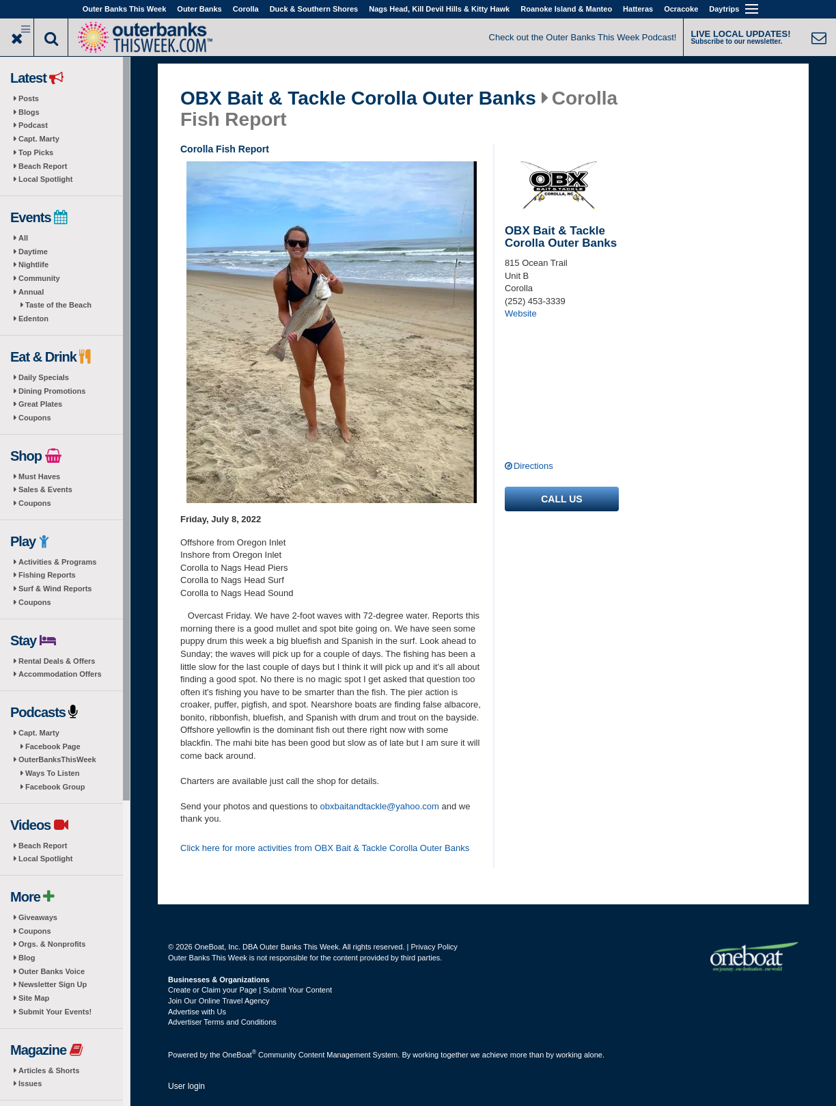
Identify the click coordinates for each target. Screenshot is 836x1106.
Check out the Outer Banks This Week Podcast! (583, 37)
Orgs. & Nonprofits (51, 944)
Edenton (33, 318)
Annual (31, 292)
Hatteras (638, 9)
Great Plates (40, 404)
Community (39, 278)
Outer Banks (199, 9)
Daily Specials (43, 377)
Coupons (34, 418)
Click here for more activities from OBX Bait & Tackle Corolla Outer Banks (324, 848)
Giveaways (37, 917)
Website (521, 313)
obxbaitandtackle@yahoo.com (379, 806)
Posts (28, 98)
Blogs (29, 112)
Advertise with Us (197, 1012)
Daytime (33, 251)
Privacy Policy (433, 947)
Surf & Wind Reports (55, 588)
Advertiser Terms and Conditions (222, 1022)
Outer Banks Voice (51, 971)
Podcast (33, 125)
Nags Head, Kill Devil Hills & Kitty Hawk (439, 9)
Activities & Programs (57, 562)
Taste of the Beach (58, 305)
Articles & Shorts (48, 1070)
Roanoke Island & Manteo (566, 9)
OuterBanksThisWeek (57, 759)
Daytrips (724, 9)
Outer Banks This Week (125, 9)
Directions (533, 466)
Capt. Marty (38, 139)
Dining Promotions (51, 391)
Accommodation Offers (60, 674)
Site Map (33, 998)
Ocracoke (681, 9)
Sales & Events (45, 489)
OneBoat (240, 1055)
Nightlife (33, 264)
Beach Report (43, 166)
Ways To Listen (52, 773)
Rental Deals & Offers (56, 661)
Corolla (246, 9)
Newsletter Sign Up (52, 984)
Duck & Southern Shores (314, 9)
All (23, 238)
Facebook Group (55, 787)
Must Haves (39, 476)
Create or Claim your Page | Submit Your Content (250, 990)
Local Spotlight (45, 179)
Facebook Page (53, 746)
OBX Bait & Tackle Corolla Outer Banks (358, 98)
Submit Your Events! (55, 1012)
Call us (561, 499)
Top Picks (35, 152)
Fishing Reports (47, 575)
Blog (26, 958)
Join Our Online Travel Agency (219, 1001)
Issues (30, 1083)
